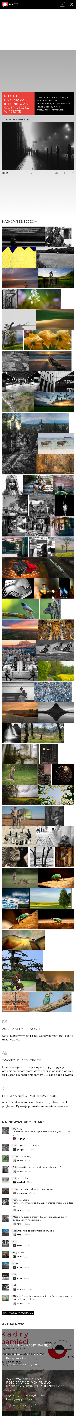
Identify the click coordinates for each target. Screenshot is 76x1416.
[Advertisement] (38, 29)
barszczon (21, 1289)
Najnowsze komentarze (24, 1122)
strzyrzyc (21, 1138)
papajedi (21, 1182)
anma (19, 1246)
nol (6, 173)
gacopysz (21, 1149)
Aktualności (13, 1324)
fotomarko (22, 1193)
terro (19, 1256)
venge (20, 1160)
